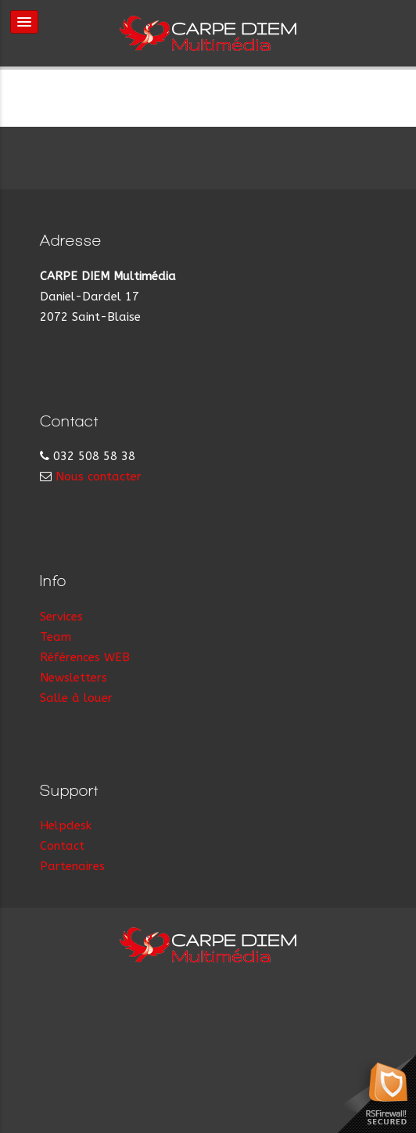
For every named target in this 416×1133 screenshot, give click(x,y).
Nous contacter (99, 476)
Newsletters (73, 678)
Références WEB (85, 657)
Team (55, 637)
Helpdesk (65, 825)
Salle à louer (76, 698)
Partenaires (72, 866)
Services (61, 617)
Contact (62, 846)
